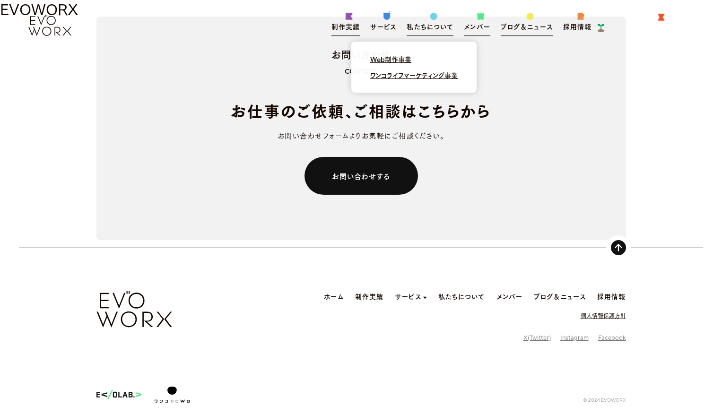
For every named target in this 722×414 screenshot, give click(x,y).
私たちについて (461, 296)
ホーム (333, 296)
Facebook (612, 338)
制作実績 (369, 296)
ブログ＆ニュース (560, 296)
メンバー (509, 296)
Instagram (574, 338)
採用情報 (611, 296)
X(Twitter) (537, 338)
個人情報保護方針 (603, 315)
